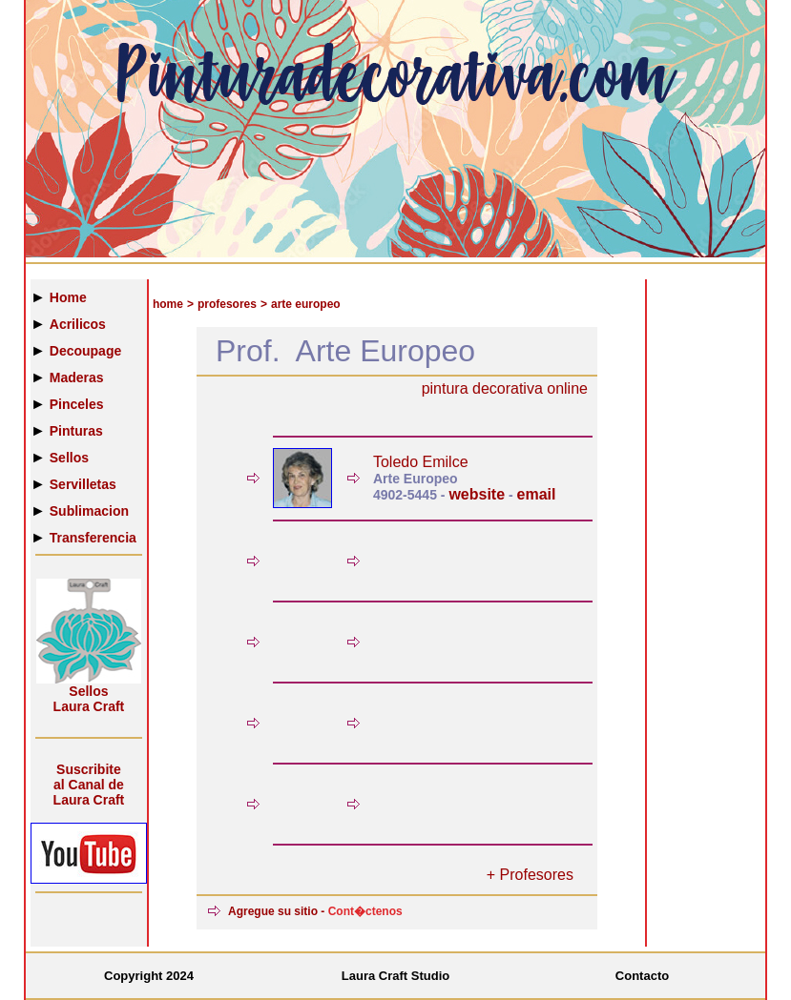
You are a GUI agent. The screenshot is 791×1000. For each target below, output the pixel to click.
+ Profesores (530, 875)
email (536, 494)
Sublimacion (89, 511)
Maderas (77, 377)
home (168, 304)
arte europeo (306, 304)
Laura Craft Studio (395, 976)
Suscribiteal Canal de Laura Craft (89, 784)
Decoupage (85, 350)
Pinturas (76, 431)
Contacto (642, 976)
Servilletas (83, 484)
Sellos (69, 457)
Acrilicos (78, 324)
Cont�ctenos (365, 911)
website (476, 494)
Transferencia (93, 537)
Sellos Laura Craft (89, 699)
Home (68, 297)
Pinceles (77, 404)
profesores (227, 304)
